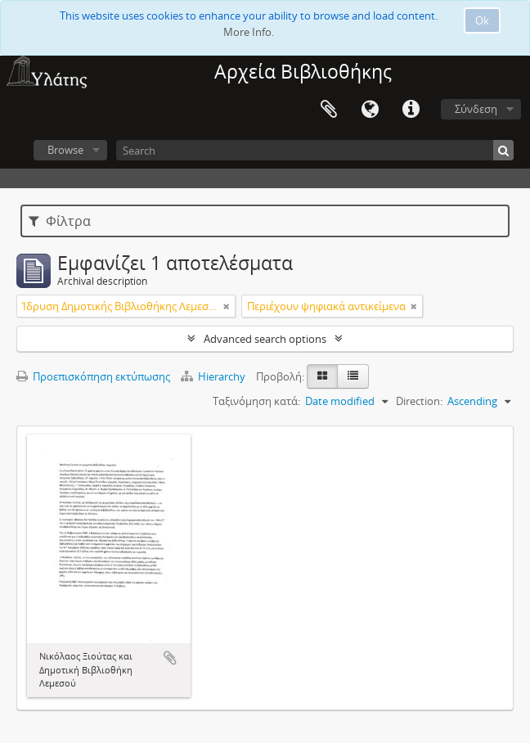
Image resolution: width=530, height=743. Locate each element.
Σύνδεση (476, 108)
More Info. (248, 32)
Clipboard (328, 109)
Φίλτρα (60, 221)
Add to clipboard (170, 658)
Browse (65, 149)
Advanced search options (265, 338)
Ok (482, 20)
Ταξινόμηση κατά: (256, 401)
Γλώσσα (369, 109)
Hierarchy (214, 376)
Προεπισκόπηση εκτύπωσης (93, 376)
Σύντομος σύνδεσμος (410, 109)
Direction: (419, 401)
